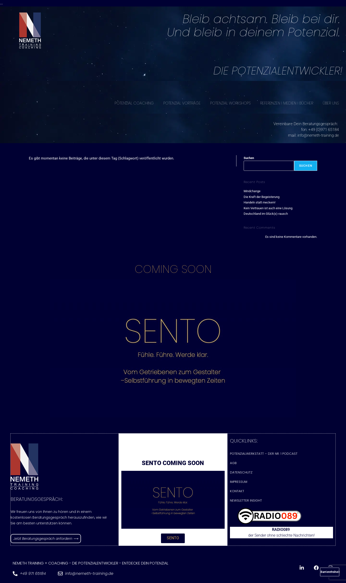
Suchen (249, 158)
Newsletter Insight (245, 501)
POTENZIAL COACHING (134, 103)
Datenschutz (241, 472)
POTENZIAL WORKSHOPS (230, 103)
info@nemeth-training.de (317, 135)
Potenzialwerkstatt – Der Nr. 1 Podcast (262, 453)
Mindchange (252, 191)
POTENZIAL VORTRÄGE (182, 103)
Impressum (238, 482)
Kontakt (236, 492)
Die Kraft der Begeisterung (261, 196)
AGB (233, 463)
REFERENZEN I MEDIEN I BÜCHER (286, 103)
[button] (173, 539)
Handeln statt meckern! (259, 202)
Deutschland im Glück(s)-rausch (266, 213)
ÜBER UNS (331, 103)
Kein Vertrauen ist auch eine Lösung (268, 208)
